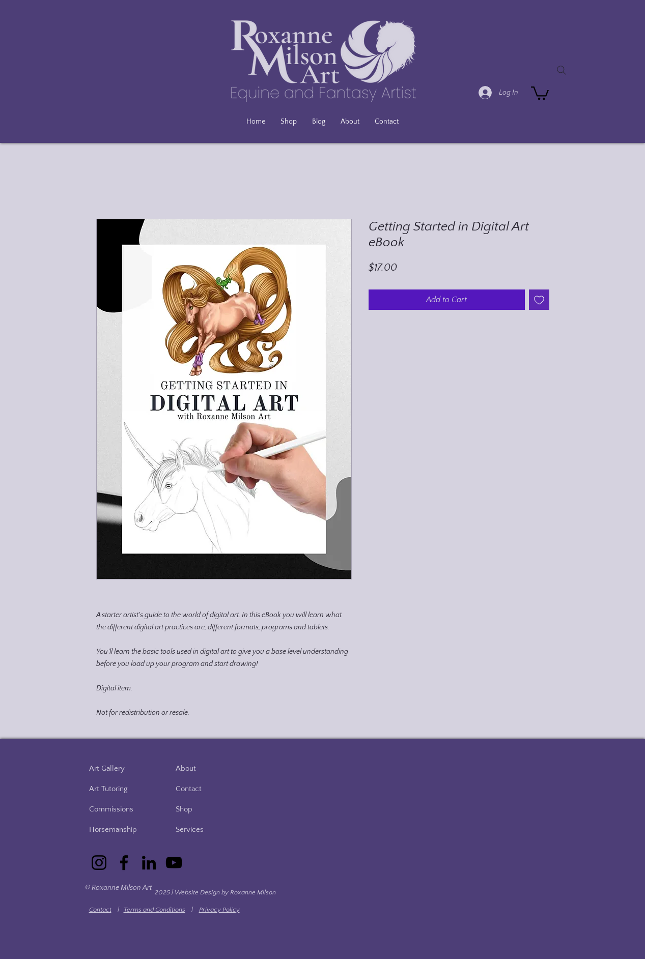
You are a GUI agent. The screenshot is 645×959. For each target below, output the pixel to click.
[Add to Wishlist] (539, 299)
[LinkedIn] (149, 863)
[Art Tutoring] (118, 788)
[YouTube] (174, 863)
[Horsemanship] (118, 829)
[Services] (205, 829)
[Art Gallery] (118, 768)
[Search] (561, 70)
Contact (100, 909)
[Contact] (205, 788)
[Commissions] (118, 809)
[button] (540, 92)
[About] (205, 768)
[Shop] (205, 809)
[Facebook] (124, 863)
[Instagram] (99, 863)
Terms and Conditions (154, 909)
